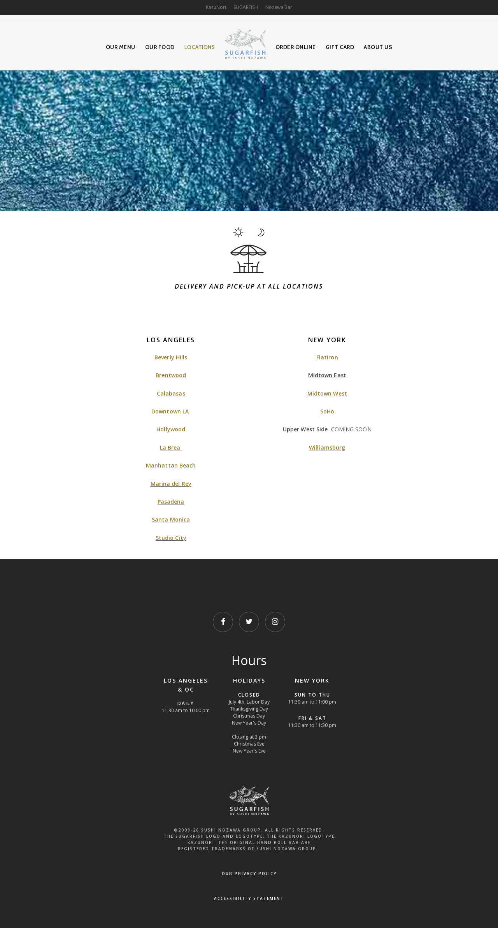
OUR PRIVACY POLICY (249, 873)
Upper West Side (305, 429)
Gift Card (340, 47)
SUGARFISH (245, 7)
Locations (199, 47)
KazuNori (216, 7)
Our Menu (120, 47)
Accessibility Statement (249, 898)
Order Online (295, 47)
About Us (378, 47)
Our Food (160, 47)
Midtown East (327, 375)
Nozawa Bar (278, 7)
